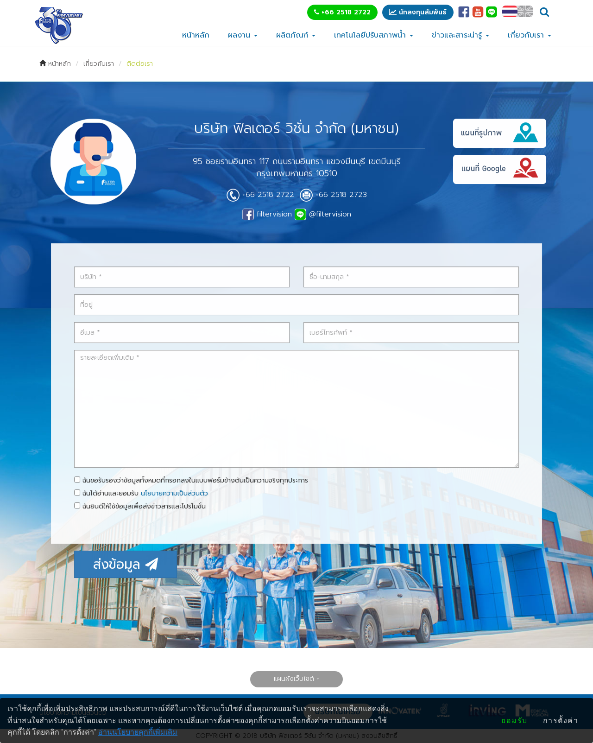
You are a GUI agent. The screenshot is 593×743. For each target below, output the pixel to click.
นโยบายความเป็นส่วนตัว (174, 493)
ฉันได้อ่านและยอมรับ (141, 493)
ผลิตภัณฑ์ (295, 35)
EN (525, 11)
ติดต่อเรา (139, 64)
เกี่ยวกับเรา (529, 35)
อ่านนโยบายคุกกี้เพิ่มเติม (137, 732)
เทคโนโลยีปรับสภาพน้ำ (373, 35)
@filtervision (323, 214)
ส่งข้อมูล (126, 564)
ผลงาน (243, 35)
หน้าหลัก (195, 35)
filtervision (267, 214)
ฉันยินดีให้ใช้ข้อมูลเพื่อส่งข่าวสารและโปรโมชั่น (140, 506)
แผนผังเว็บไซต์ (294, 679)
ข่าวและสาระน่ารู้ (460, 35)
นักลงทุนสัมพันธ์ (418, 12)
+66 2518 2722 (342, 12)
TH (509, 11)
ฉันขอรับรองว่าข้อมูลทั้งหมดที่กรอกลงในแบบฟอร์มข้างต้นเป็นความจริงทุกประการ (191, 480)
